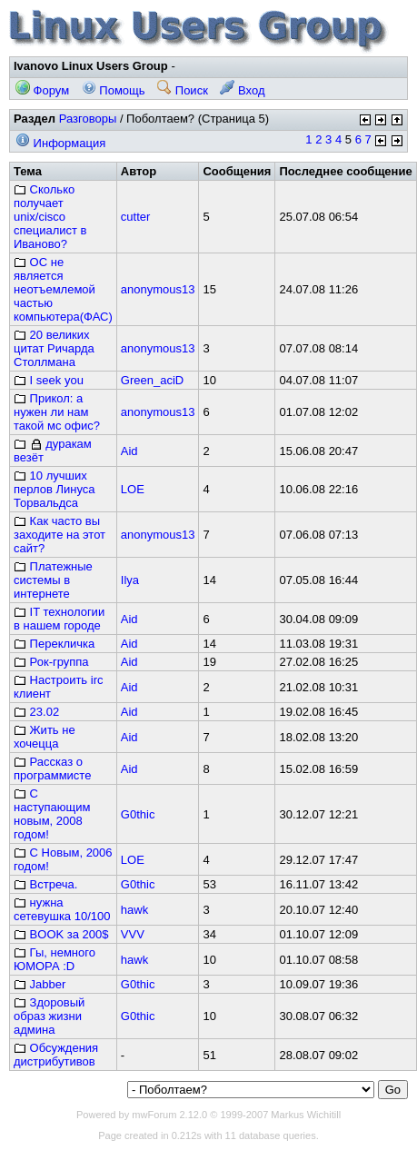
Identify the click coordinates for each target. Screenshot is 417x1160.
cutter (136, 216)
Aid (129, 451)
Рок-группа (51, 662)
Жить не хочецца (44, 736)
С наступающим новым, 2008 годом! (52, 814)
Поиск (182, 90)
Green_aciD (152, 380)
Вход (242, 90)
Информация (60, 143)
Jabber (39, 984)
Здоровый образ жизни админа (49, 1016)
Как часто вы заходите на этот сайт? (59, 534)
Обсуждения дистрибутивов (56, 1054)
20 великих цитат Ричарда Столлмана (54, 348)
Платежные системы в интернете (53, 580)
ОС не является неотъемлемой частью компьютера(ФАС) (63, 289)
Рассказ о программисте (52, 768)
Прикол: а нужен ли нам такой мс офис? (57, 412)
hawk (134, 910)
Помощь (113, 90)
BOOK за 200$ (61, 934)
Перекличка (54, 643)
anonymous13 (158, 289)
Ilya (130, 580)
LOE (132, 489)
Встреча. (45, 884)
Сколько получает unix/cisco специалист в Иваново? (50, 217)
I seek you (49, 380)
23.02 (36, 712)
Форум (42, 90)
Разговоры (88, 118)
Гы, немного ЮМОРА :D (54, 959)
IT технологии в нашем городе (59, 618)
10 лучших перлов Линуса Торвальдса (54, 489)
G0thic (138, 814)
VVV (132, 934)
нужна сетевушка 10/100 (62, 909)
